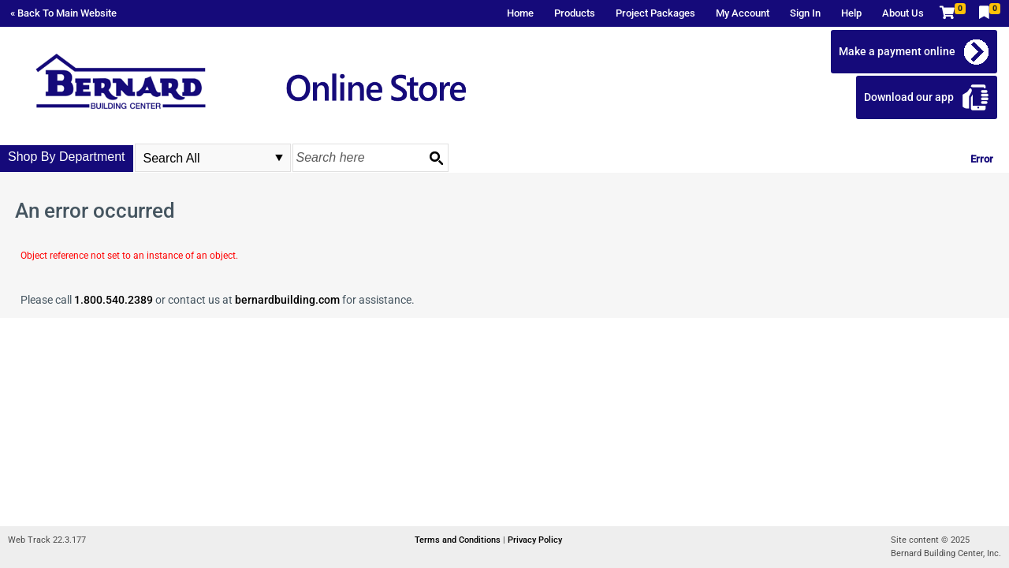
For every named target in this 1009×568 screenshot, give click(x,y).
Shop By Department (66, 156)
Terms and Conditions (459, 540)
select (279, 157)
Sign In (805, 13)
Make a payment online (897, 51)
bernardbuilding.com (287, 299)
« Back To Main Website (63, 13)
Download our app (909, 97)
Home (520, 13)
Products (574, 13)
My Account (742, 13)
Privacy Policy (535, 540)
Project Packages (655, 13)
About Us (903, 13)
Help (851, 13)
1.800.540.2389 (113, 299)
